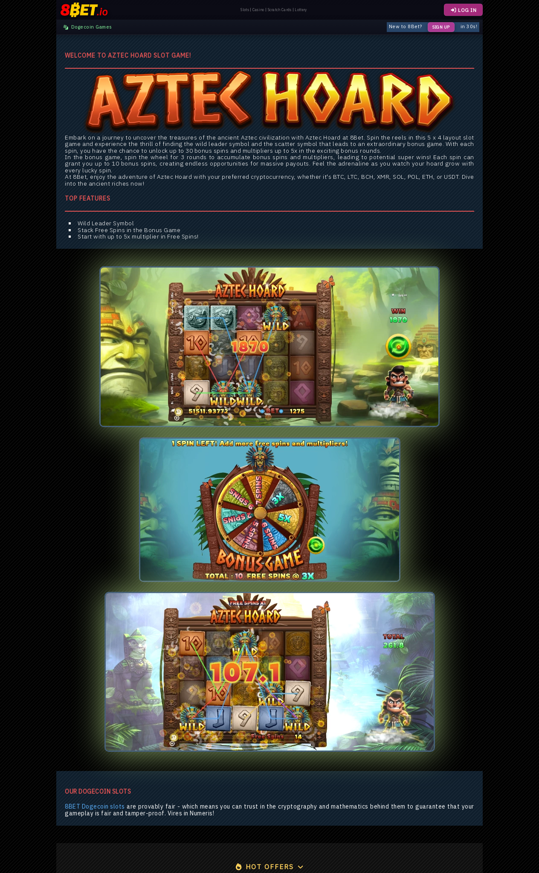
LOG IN (463, 10)
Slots (245, 10)
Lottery (301, 10)
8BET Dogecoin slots (95, 806)
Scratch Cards (280, 10)
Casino (258, 10)
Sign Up (441, 27)
